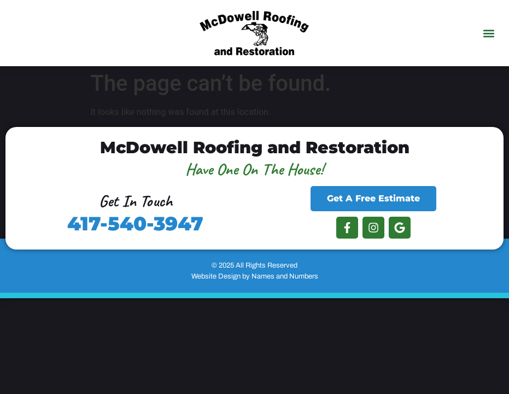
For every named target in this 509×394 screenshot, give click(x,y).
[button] (489, 33)
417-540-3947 (135, 223)
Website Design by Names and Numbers (254, 276)
